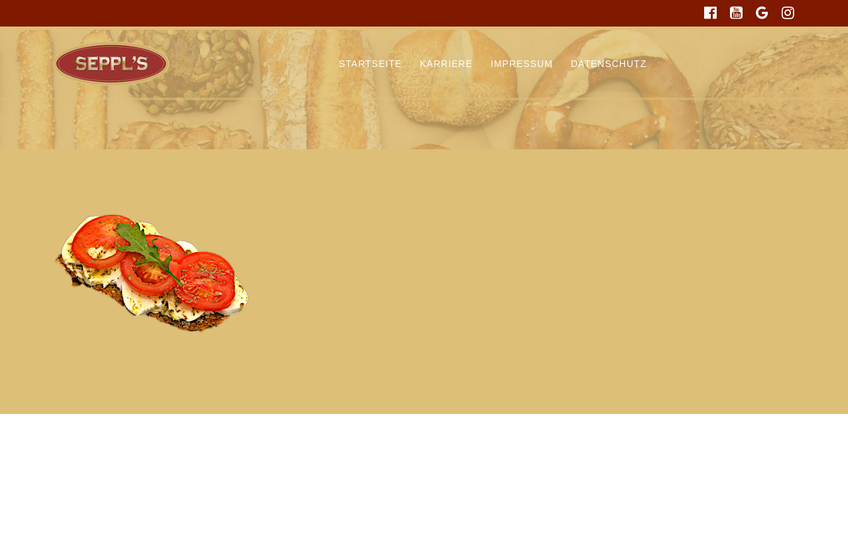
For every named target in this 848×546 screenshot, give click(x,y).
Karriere (446, 63)
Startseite (370, 63)
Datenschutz (608, 63)
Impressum (522, 63)
